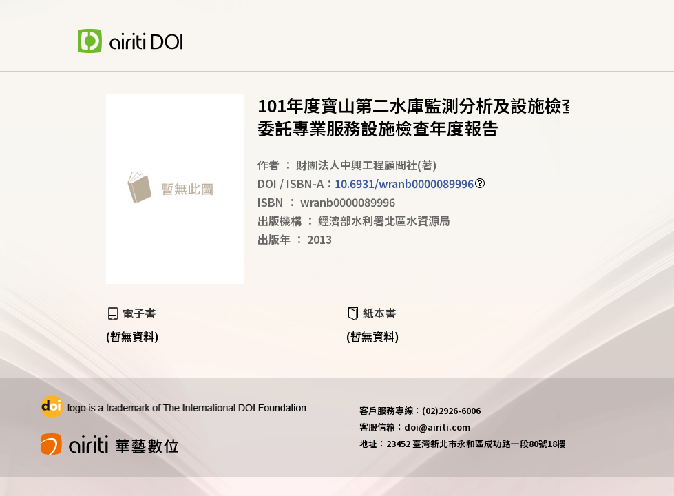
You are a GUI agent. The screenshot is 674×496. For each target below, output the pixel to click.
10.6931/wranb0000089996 (404, 183)
